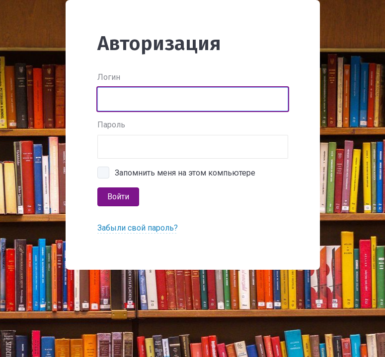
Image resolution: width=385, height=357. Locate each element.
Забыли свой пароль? (137, 228)
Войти (118, 196)
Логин (108, 77)
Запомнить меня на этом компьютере (185, 173)
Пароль (111, 124)
